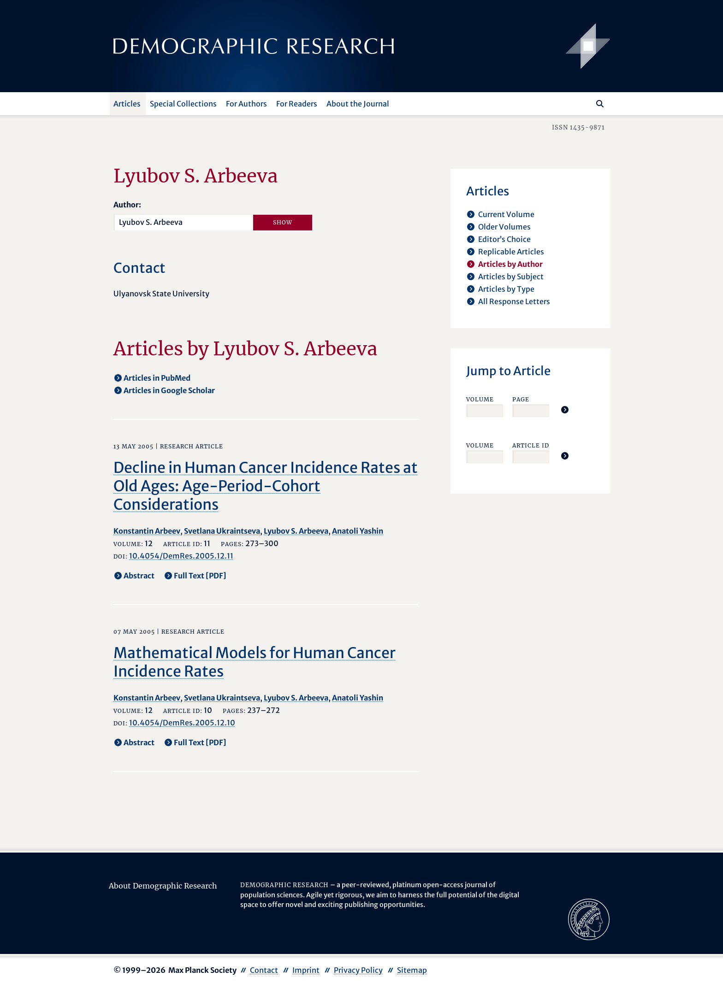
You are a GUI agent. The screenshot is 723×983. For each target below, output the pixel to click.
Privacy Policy (358, 970)
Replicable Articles (511, 251)
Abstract (139, 575)
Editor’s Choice (504, 239)
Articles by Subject (511, 276)
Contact (264, 970)
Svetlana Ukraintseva (222, 531)
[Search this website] (586, 103)
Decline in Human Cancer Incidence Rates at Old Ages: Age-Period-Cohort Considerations (265, 486)
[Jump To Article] (564, 410)
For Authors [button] (246, 103)
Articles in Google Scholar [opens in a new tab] (169, 390)
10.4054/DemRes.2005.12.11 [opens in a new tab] (181, 555)
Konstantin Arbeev (146, 531)
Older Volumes (504, 226)
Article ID (530, 445)
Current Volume (506, 214)
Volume (480, 399)
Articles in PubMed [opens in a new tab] (157, 378)
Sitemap (412, 970)
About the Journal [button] (357, 103)
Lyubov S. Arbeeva (296, 531)
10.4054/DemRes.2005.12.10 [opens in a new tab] (182, 722)
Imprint (306, 970)
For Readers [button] (296, 103)
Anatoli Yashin (357, 531)
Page (520, 399)
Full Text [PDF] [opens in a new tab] (200, 575)
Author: (127, 204)
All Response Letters (514, 301)
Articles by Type (506, 289)
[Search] (600, 103)
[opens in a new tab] (589, 919)
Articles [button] (127, 103)
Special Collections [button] (183, 103)
